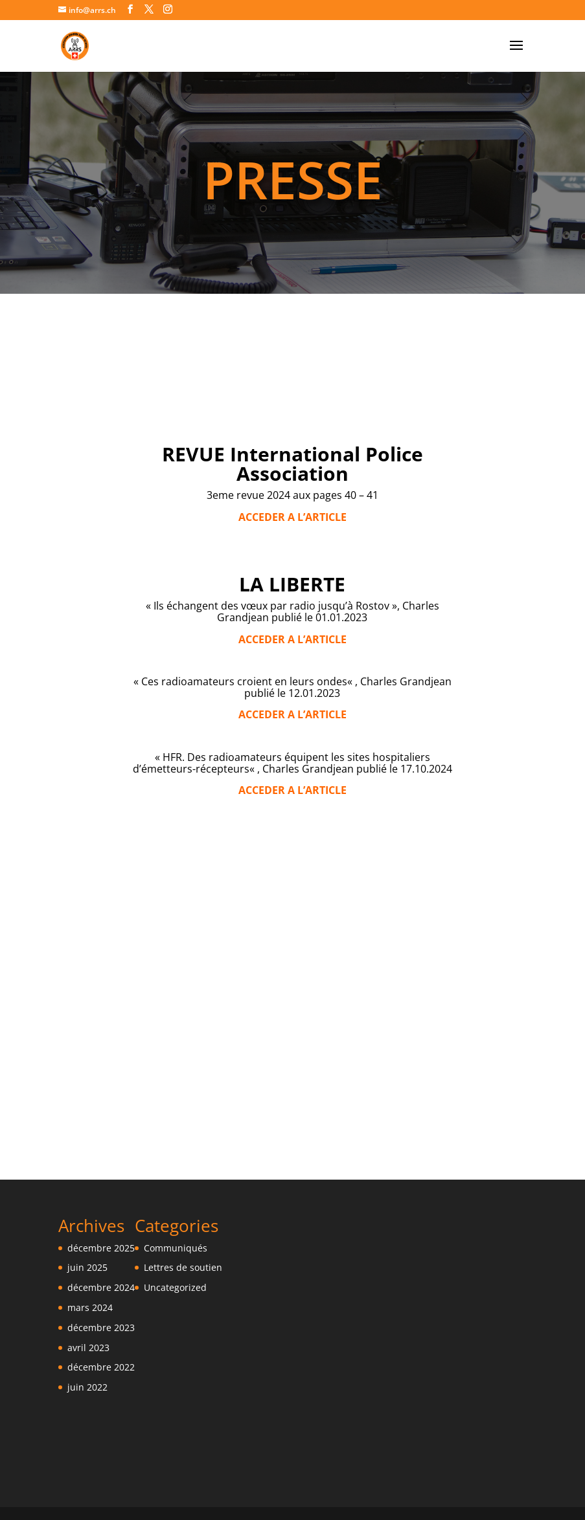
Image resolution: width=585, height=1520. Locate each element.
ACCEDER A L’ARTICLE (292, 639)
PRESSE (293, 179)
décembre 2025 (101, 1248)
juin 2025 (87, 1267)
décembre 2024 (101, 1287)
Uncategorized (175, 1287)
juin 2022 (87, 1387)
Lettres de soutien (183, 1267)
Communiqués (175, 1248)
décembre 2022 (101, 1367)
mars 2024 (90, 1307)
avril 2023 (88, 1347)
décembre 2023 (101, 1327)
